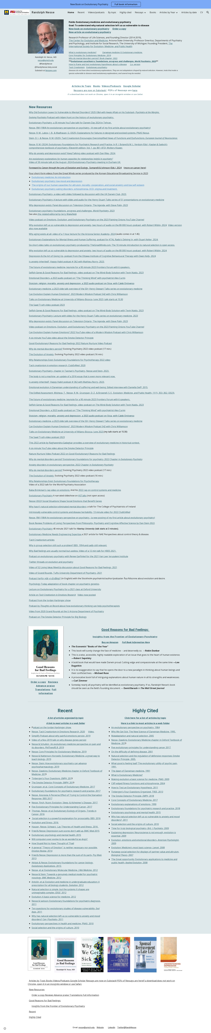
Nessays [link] (139, 12)
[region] (105, 4)
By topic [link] (112, 12)
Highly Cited (35, 1017)
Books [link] (153, 12)
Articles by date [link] (189, 12)
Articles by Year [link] (167, 12)
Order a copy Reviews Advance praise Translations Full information (65, 995)
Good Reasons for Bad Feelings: (45, 1000)
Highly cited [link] (125, 12)
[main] (46, 64)
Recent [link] (81, 12)
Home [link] (71, 12)
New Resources (37, 989)
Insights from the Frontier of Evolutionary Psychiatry (58, 1006)
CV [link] (201, 12)
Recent (32, 1011)
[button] (208, 12)
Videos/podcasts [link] (96, 12)
